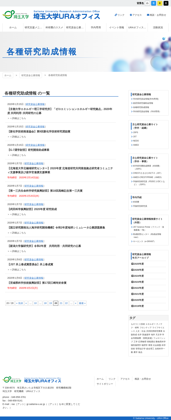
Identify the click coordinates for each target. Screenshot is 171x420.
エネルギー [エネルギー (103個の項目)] (151, 324)
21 (61, 303)
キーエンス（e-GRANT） (144, 241)
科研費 (136, 202)
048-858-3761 (18, 397)
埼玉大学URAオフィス (42, 380)
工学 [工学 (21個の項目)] (136, 341)
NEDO (136, 141)
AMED (136, 145)
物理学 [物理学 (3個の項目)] (145, 345)
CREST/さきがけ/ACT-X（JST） (147, 173)
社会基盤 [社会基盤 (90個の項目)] (157, 345)
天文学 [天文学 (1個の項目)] (159, 334)
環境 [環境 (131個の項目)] (150, 345)
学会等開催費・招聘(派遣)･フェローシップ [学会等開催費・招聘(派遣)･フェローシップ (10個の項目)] (148, 338)
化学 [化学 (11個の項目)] (140, 334)
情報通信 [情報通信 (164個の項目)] (151, 341)
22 (66, 303)
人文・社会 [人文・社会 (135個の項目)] (141, 331)
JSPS (135, 132)
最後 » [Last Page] (82, 303)
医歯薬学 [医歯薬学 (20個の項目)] (146, 334)
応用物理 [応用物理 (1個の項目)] (142, 341)
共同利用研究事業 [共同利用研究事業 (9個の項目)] (154, 331)
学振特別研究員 (140, 206)
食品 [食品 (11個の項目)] (140, 352)
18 (45, 303)
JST (135, 136)
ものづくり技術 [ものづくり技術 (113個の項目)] (138, 324)
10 (35, 303)
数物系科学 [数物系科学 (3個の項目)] (161, 341)
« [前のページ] (26, 303)
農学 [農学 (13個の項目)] (136, 352)
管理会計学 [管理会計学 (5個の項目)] (141, 349)
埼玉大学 (12, 379)
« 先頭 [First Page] (19, 303)
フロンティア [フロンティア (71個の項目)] (146, 327)
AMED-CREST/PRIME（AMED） (148, 177)
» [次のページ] (75, 303)
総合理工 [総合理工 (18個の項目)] (150, 349)
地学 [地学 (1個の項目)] (153, 334)
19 (50, 303)
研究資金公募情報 (35, 126)
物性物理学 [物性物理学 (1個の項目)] (136, 345)
